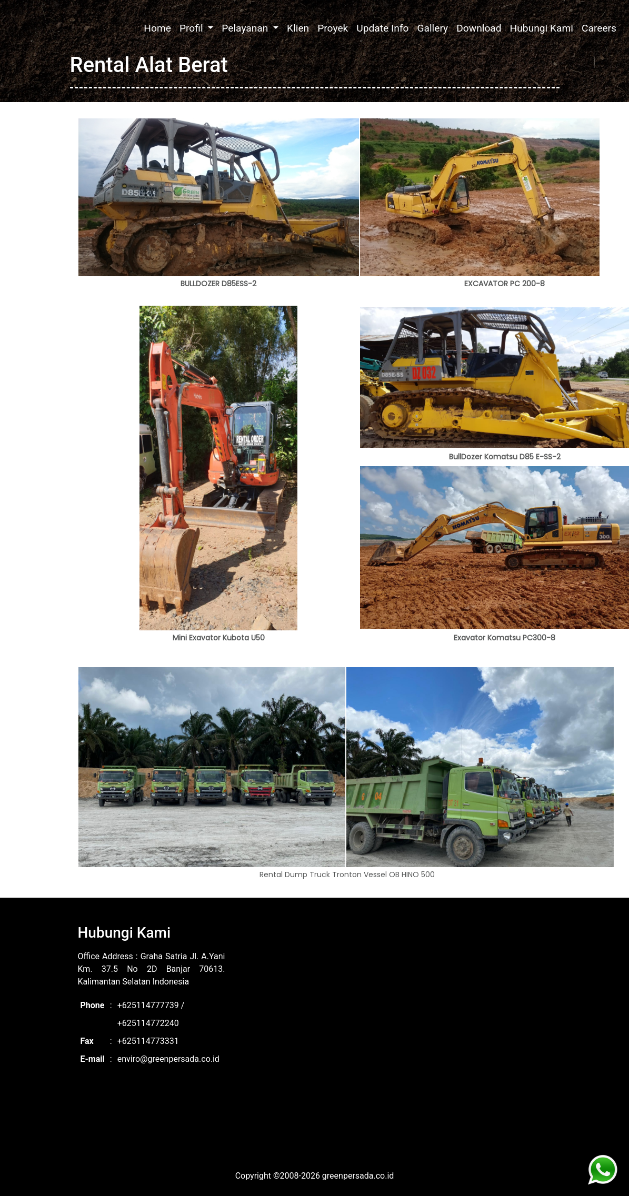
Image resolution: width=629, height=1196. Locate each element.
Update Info (382, 28)
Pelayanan (246, 28)
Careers (599, 28)
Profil (192, 28)
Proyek (332, 28)
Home (157, 28)
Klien (298, 28)
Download (478, 28)
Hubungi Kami (541, 28)
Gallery (432, 28)
